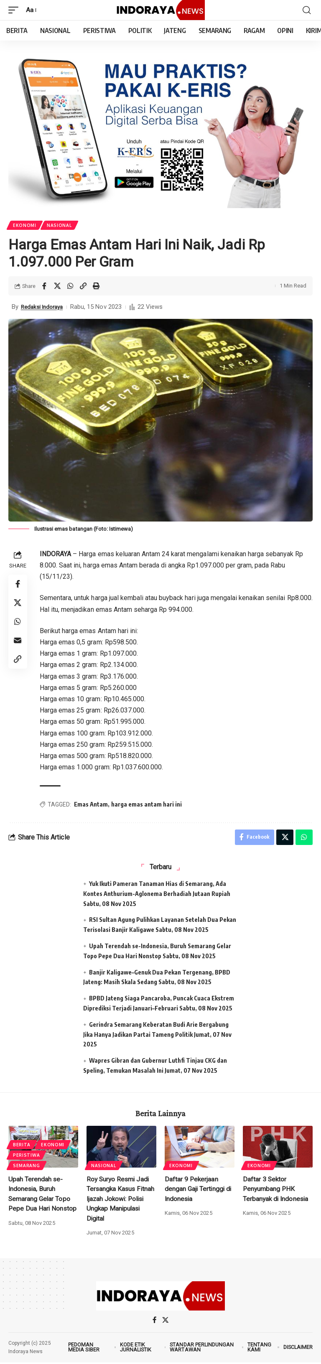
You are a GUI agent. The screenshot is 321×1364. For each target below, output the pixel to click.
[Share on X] (57, 286)
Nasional (60, 225)
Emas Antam (92, 805)
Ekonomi (25, 225)
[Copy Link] (83, 286)
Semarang (27, 1167)
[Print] (96, 286)
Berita (22, 1144)
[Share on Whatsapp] (70, 286)
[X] (165, 1322)
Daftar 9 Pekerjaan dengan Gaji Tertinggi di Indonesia (199, 1190)
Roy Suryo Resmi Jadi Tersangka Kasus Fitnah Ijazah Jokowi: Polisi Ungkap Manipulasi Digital (121, 1200)
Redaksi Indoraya (44, 307)
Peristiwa (26, 1155)
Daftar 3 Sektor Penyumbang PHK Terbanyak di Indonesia (277, 1190)
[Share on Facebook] (44, 286)
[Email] (18, 646)
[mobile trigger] (15, 9)
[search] (306, 10)
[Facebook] (154, 1322)
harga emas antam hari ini (147, 805)
